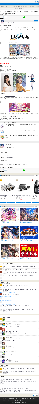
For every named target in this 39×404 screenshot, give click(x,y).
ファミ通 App (3, 2)
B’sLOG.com (34, 398)
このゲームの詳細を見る (9, 147)
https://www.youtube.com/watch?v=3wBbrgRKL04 (14, 94)
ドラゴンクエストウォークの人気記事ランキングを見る (8, 292)
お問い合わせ (5, 398)
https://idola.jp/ (7, 155)
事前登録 (16, 8)
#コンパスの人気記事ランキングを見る (6, 287)
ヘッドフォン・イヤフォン (5, 177)
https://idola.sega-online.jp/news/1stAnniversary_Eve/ (9, 119)
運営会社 (12, 398)
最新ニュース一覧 (16, 6)
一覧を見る (36, 175)
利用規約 (9, 398)
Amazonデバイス (20, 177)
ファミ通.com (29, 398)
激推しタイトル (21, 8)
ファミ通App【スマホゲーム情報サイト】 (6, 6)
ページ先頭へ (36, 395)
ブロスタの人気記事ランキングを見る (6, 296)
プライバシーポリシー (18, 398)
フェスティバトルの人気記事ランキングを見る (7, 300)
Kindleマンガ (13, 177)
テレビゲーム (27, 177)
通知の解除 (24, 398)
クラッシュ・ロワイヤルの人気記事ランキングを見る (8, 304)
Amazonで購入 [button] (8, 202)
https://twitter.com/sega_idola (10, 96)
